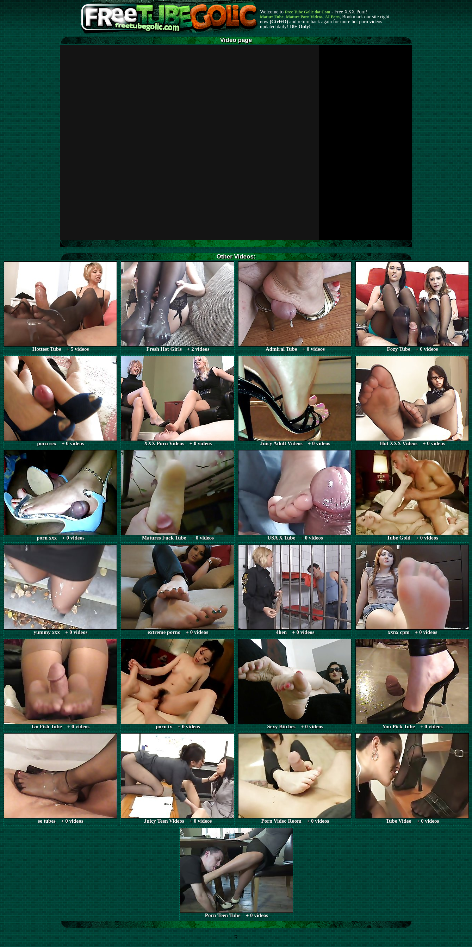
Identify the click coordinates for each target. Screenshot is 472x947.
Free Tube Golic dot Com (307, 12)
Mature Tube (272, 16)
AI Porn (332, 16)
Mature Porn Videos (304, 16)
